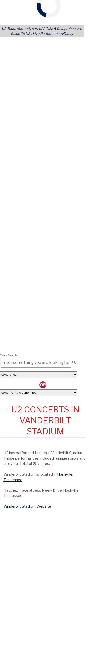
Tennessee (12, 479)
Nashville (64, 474)
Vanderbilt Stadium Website (27, 506)
